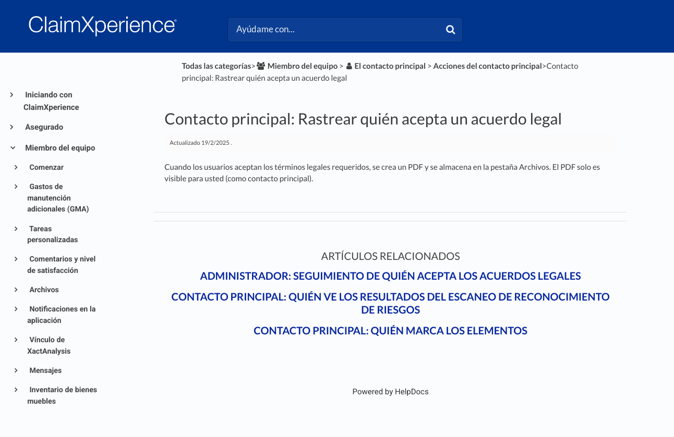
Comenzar (46, 168)
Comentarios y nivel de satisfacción (61, 264)
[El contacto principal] (385, 66)
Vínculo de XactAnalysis (48, 345)
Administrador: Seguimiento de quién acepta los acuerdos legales (390, 276)
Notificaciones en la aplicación (61, 314)
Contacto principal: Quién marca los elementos (390, 330)
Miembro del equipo (59, 148)
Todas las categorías (216, 66)
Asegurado (43, 127)
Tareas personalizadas (52, 234)
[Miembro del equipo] (297, 66)
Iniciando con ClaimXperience (51, 101)
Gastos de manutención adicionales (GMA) (58, 198)
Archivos (43, 290)
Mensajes (45, 371)
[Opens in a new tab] (391, 391)
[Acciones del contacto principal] (488, 66)
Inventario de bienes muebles (62, 395)
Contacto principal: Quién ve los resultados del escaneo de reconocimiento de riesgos (391, 303)
